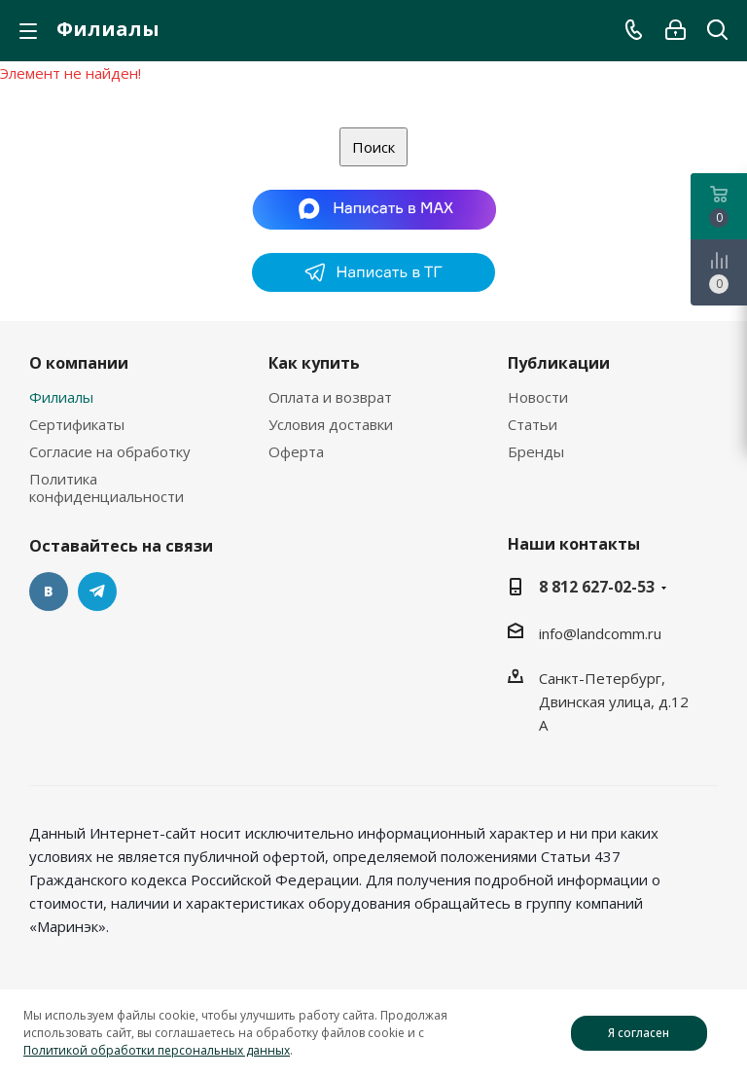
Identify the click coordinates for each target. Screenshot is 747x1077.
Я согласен (638, 1032)
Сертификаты (76, 424)
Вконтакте (48, 591)
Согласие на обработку (110, 451)
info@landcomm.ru (600, 633)
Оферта (296, 451)
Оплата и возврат (330, 397)
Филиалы (61, 397)
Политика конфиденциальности (106, 487)
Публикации (559, 363)
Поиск (373, 147)
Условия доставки (330, 424)
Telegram (97, 591)
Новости (538, 397)
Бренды (536, 451)
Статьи (532, 424)
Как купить (314, 363)
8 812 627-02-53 (597, 586)
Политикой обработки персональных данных (156, 1050)
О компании (78, 363)
